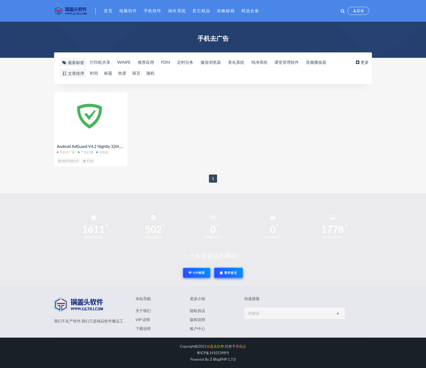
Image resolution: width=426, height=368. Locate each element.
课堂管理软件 (286, 62)
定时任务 (185, 62)
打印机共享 (100, 62)
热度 (122, 73)
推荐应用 (146, 62)
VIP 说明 (143, 319)
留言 (136, 73)
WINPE (124, 62)
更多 (362, 62)
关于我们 (143, 310)
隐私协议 (197, 310)
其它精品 (201, 10)
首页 (108, 10)
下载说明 (143, 328)
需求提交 (228, 272)
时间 (94, 73)
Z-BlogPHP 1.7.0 (223, 359)
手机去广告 (66, 152)
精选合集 (250, 10)
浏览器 (102, 152)
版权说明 (197, 319)
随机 (150, 73)
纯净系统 (259, 62)
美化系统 (236, 62)
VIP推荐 (197, 272)
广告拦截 (85, 152)
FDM (165, 62)
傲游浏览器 (211, 62)
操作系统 (177, 10)
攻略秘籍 (226, 10)
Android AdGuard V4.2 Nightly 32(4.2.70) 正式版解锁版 (105, 146)
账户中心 (197, 328)
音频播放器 (316, 62)
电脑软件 (128, 10)
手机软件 (153, 10)
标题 (108, 73)
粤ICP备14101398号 (213, 353)
